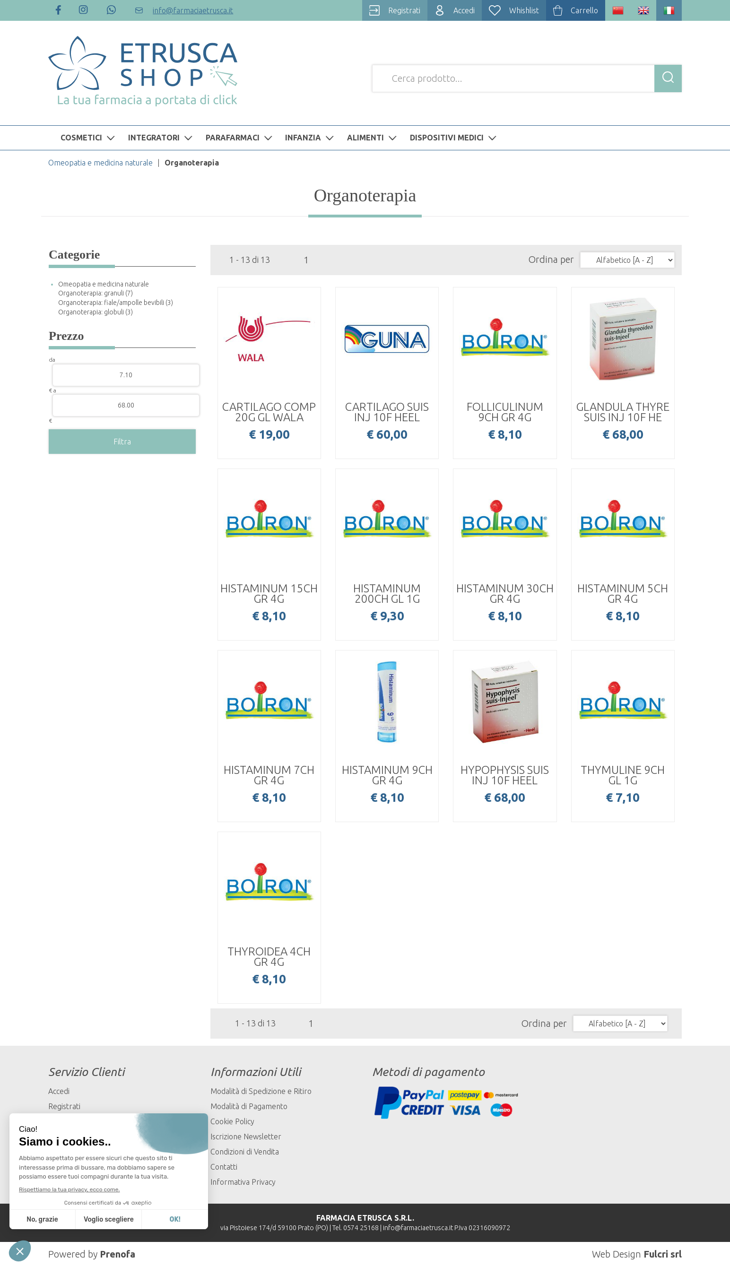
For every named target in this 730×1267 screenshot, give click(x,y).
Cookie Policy (232, 1121)
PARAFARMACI (240, 137)
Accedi (59, 1091)
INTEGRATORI (161, 137)
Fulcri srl (662, 1254)
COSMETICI (89, 137)
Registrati (64, 1106)
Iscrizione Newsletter (245, 1136)
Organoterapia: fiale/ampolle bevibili (115, 302)
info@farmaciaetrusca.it (418, 1228)
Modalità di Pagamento (248, 1106)
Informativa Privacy (243, 1182)
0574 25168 (361, 1228)
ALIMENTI (373, 137)
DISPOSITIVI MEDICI (454, 137)
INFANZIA (310, 137)
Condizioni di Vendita (244, 1151)
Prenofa (117, 1254)
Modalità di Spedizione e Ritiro (261, 1091)
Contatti (223, 1167)
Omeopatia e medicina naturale (100, 162)
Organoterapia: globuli (95, 312)
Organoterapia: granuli (95, 293)
